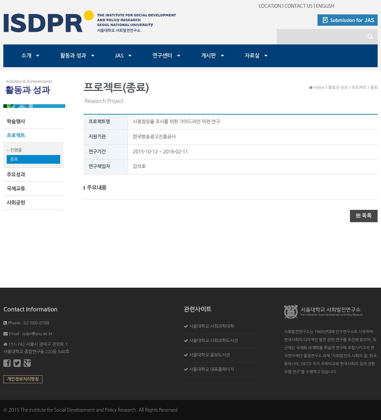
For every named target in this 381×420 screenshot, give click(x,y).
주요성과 (16, 174)
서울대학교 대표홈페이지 (211, 369)
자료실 (252, 55)
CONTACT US (298, 6)
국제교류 (16, 188)
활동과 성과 (73, 55)
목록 (364, 216)
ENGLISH (325, 6)
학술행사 (16, 121)
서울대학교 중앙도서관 (209, 355)
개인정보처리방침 (23, 379)
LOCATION (270, 6)
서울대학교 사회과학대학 (211, 326)
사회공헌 (16, 202)
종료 (14, 159)
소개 (26, 55)
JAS (119, 55)
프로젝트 (16, 135)
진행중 (16, 150)
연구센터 (162, 55)
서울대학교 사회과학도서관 (213, 340)
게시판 (208, 55)
